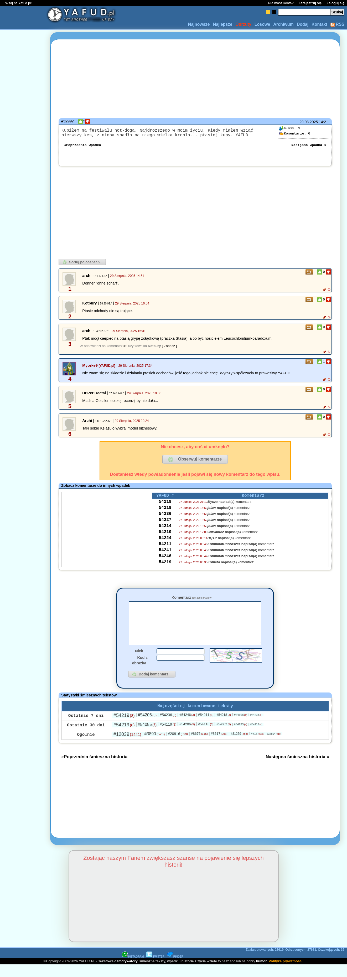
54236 (165, 521)
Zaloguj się (335, 3)
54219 (165, 506)
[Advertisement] (23, 488)
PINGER (175, 968)
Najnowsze (199, 24)
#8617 (219, 746)
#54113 (256, 736)
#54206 (147, 727)
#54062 (223, 736)
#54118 (206, 736)
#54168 (240, 726)
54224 (165, 549)
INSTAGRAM (133, 968)
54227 (165, 528)
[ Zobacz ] (169, 349)
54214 (165, 535)
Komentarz (192, 600)
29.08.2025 (308, 122)
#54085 (147, 736)
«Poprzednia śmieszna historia (94, 768)
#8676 (199, 746)
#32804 (274, 746)
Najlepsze (222, 24)
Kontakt (319, 24)
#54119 (168, 736)
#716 (257, 745)
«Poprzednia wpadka (82, 147)
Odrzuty (243, 24)
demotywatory (126, 973)
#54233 (256, 727)
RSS (337, 24)
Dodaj (302, 24)
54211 (165, 556)
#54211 (206, 727)
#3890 (154, 746)
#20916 (178, 746)
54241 (165, 563)
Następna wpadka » (308, 147)
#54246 (187, 727)
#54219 (123, 727)
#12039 (127, 746)
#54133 (240, 736)
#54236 (168, 727)
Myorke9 (89, 368)
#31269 (239, 746)
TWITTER (155, 968)
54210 (165, 542)
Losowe (262, 24)
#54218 (223, 727)
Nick (139, 662)
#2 (125, 349)
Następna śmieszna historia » (297, 768)
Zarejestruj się (310, 3)
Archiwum (283, 24)
